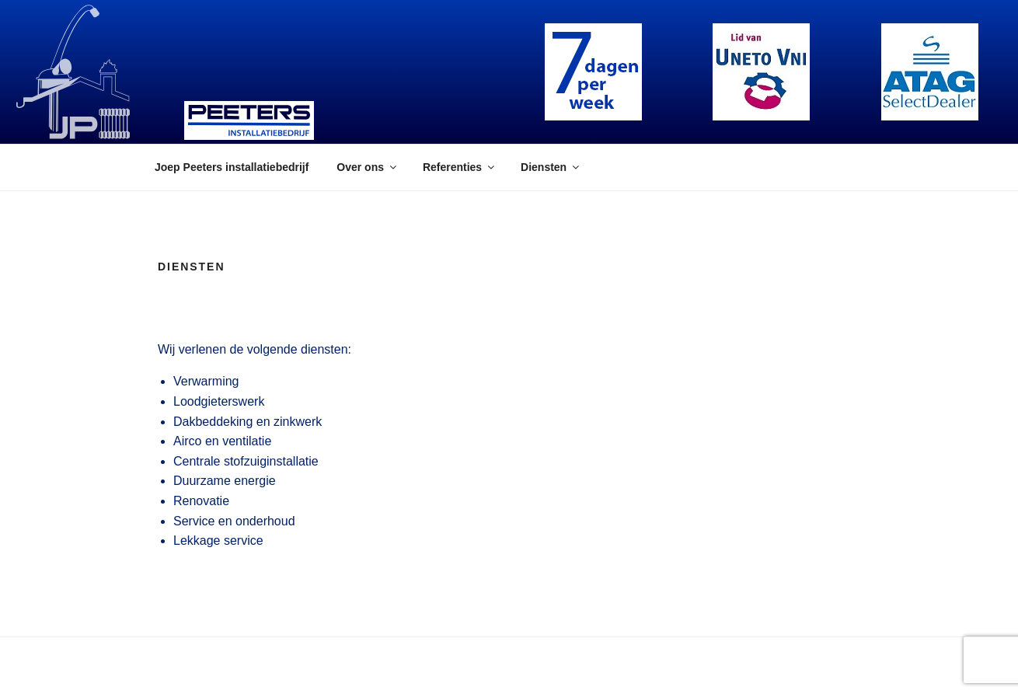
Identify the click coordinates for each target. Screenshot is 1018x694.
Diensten (551, 167)
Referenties (460, 167)
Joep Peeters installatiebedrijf (232, 167)
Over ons (367, 167)
